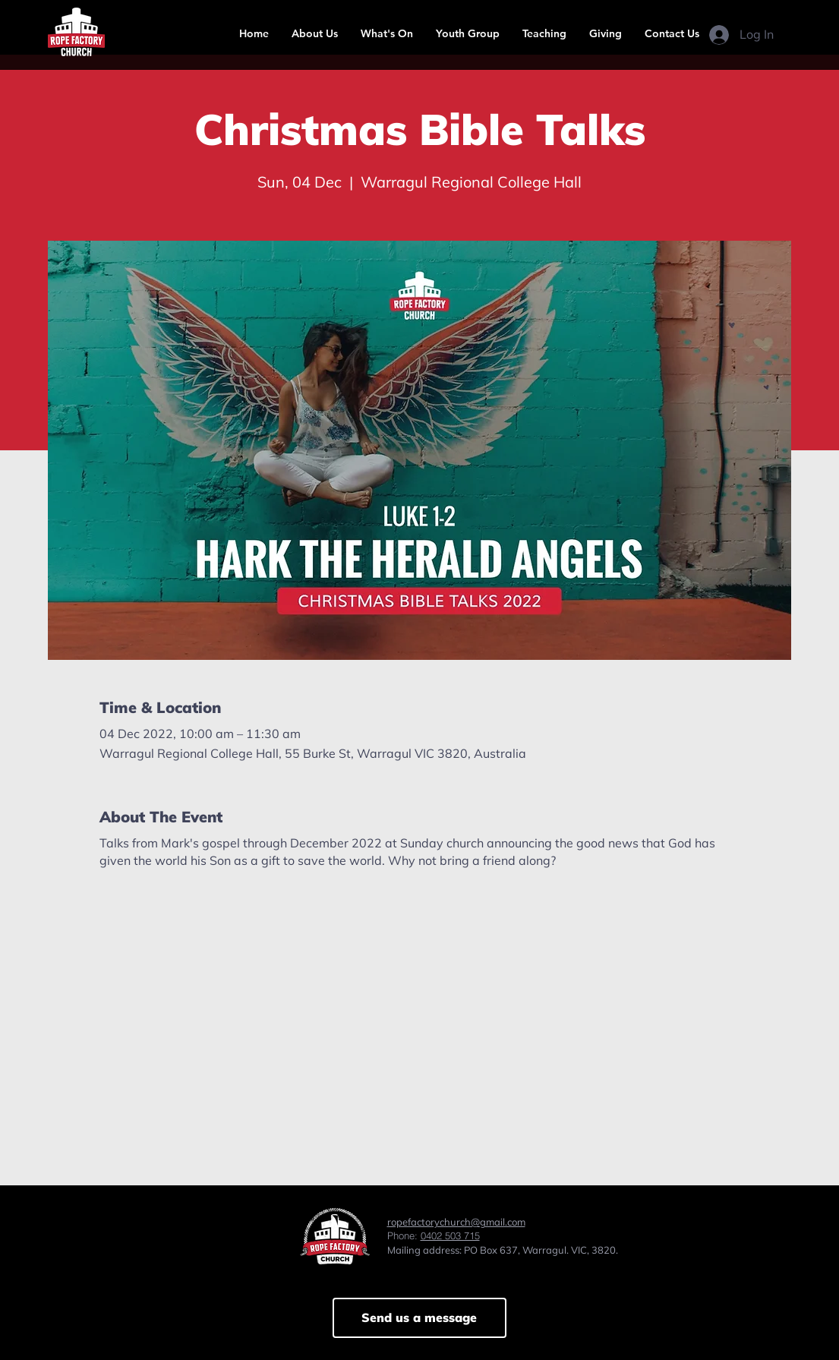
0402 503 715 (450, 1235)
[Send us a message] (419, 1318)
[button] (314, 33)
